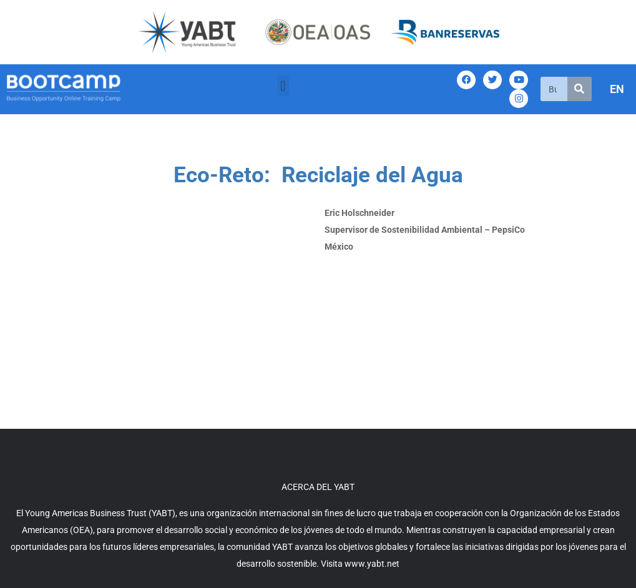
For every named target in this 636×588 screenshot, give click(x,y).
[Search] (579, 89)
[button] (283, 86)
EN (617, 89)
